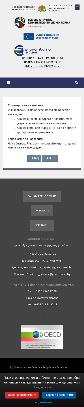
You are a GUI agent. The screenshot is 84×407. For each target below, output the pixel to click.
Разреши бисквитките (59, 395)
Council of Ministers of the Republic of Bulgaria (60, 8)
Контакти (42, 210)
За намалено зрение (42, 196)
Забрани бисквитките (22, 395)
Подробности (43, 387)
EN (77, 7)
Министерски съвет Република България (23, 8)
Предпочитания (42, 402)
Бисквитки (42, 225)
